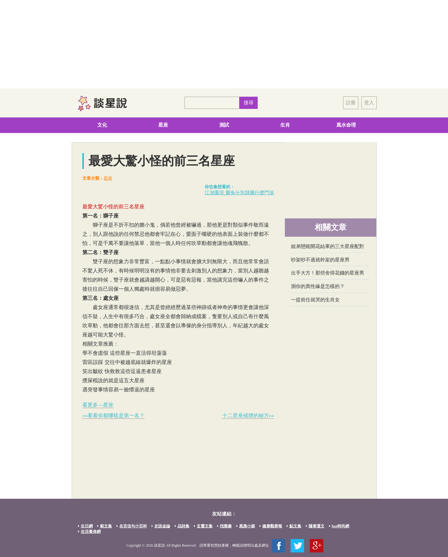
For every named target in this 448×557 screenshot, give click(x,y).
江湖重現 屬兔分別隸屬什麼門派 (239, 192)
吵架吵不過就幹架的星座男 (320, 259)
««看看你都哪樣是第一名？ (113, 416)
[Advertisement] (224, 44)
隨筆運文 (316, 526)
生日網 (87, 526)
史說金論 (162, 526)
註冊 (351, 102)
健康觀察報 (272, 526)
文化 (102, 125)
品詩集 (183, 526)
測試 (224, 125)
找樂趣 (226, 526)
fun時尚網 (340, 526)
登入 (369, 102)
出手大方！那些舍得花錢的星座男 (327, 272)
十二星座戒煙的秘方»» (248, 416)
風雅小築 (247, 526)
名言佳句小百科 (133, 526)
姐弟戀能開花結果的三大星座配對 (327, 246)
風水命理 (346, 125)
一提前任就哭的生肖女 (315, 299)
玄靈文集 (205, 526)
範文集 (106, 526)
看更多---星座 (97, 405)
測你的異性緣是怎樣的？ (318, 286)
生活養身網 (91, 531)
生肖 (285, 125)
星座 (163, 125)
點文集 (295, 526)
